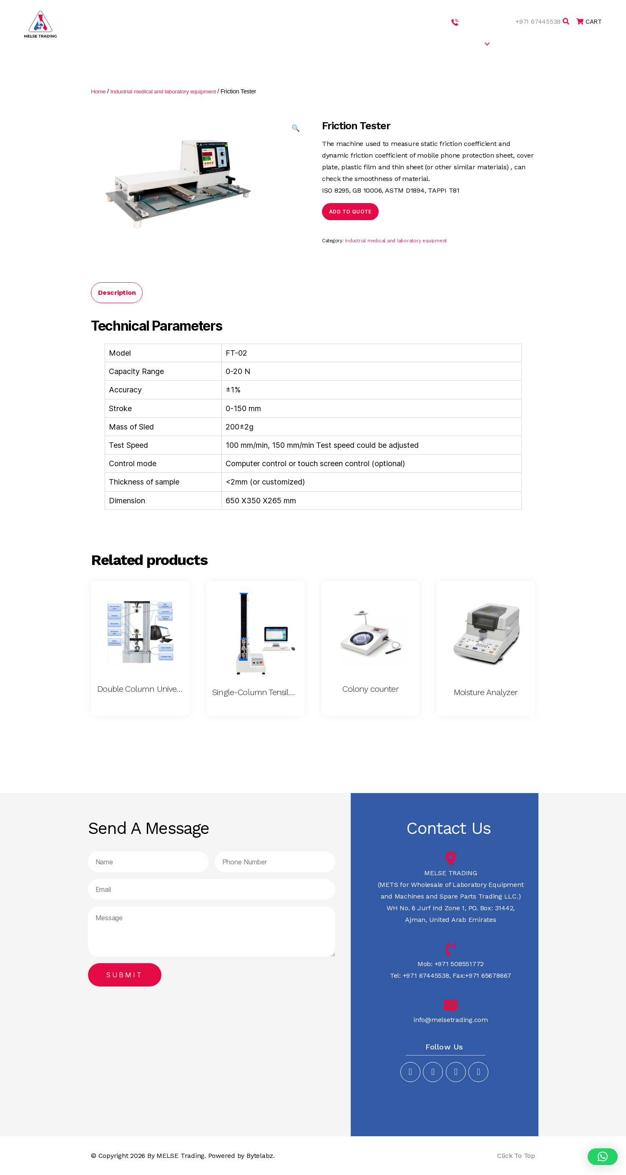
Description (117, 292)
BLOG (547, 43)
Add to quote (350, 211)
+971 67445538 (536, 21)
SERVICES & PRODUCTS (445, 43)
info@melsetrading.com (450, 1019)
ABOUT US (382, 43)
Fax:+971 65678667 (480, 975)
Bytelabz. (260, 1155)
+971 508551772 (482, 21)
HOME (346, 43)
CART (588, 21)
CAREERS (514, 43)
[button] (603, 1156)
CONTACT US (586, 43)
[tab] (117, 292)
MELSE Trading (180, 1155)
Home (98, 91)
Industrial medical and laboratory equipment (166, 91)
